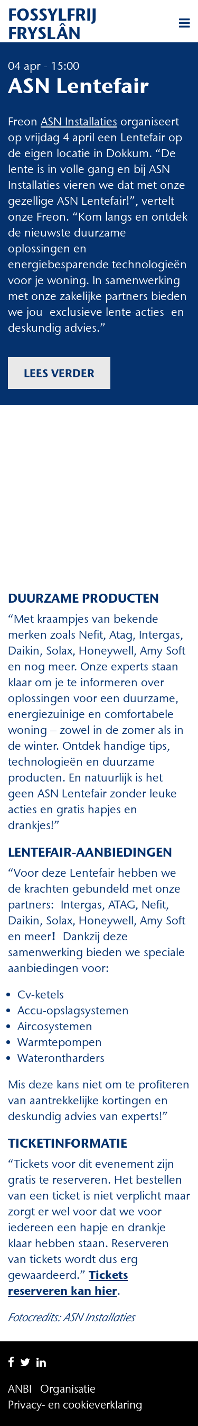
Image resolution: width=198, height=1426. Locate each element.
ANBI (20, 1388)
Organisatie (68, 1388)
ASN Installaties (79, 121)
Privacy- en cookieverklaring (75, 1404)
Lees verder (59, 373)
